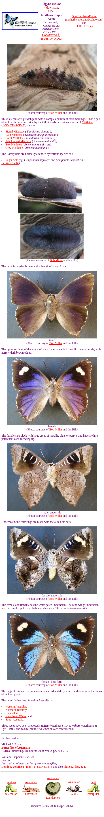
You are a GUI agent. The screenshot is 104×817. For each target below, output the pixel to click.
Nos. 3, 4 (26, 766)
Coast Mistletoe (14, 138)
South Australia (14, 719)
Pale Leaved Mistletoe (18, 141)
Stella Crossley (84, 26)
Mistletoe (87, 122)
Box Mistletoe (13, 144)
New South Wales (15, 716)
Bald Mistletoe (14, 134)
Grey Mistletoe (14, 147)
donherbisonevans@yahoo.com (84, 19)
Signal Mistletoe (14, 131)
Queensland (12, 713)
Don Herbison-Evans (84, 16)
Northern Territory (16, 709)
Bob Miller (55, 112)
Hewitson (52, 7)
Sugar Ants (11, 159)
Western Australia (15, 706)
